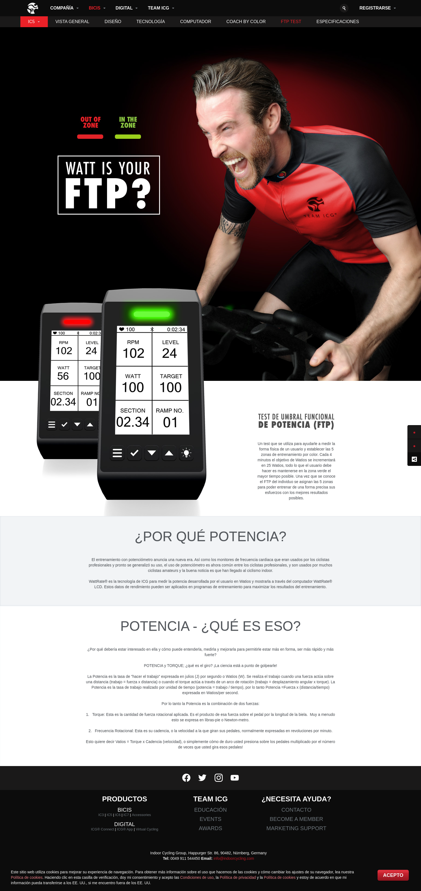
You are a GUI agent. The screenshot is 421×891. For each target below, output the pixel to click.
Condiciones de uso (196, 877)
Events (210, 819)
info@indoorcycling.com (233, 858)
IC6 (118, 815)
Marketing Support (296, 828)
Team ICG (158, 8)
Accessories (141, 815)
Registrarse (375, 8)
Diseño (113, 21)
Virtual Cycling (147, 829)
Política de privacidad (238, 877)
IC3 (101, 815)
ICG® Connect (102, 829)
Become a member (296, 819)
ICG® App (125, 829)
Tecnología (150, 21)
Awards (210, 828)
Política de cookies (27, 877)
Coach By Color (246, 21)
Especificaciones (337, 21)
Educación (210, 810)
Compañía (62, 8)
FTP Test (291, 21)
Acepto (393, 875)
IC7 (126, 815)
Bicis (94, 8)
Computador (195, 21)
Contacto (296, 810)
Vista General (72, 21)
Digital (124, 8)
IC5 (31, 21)
